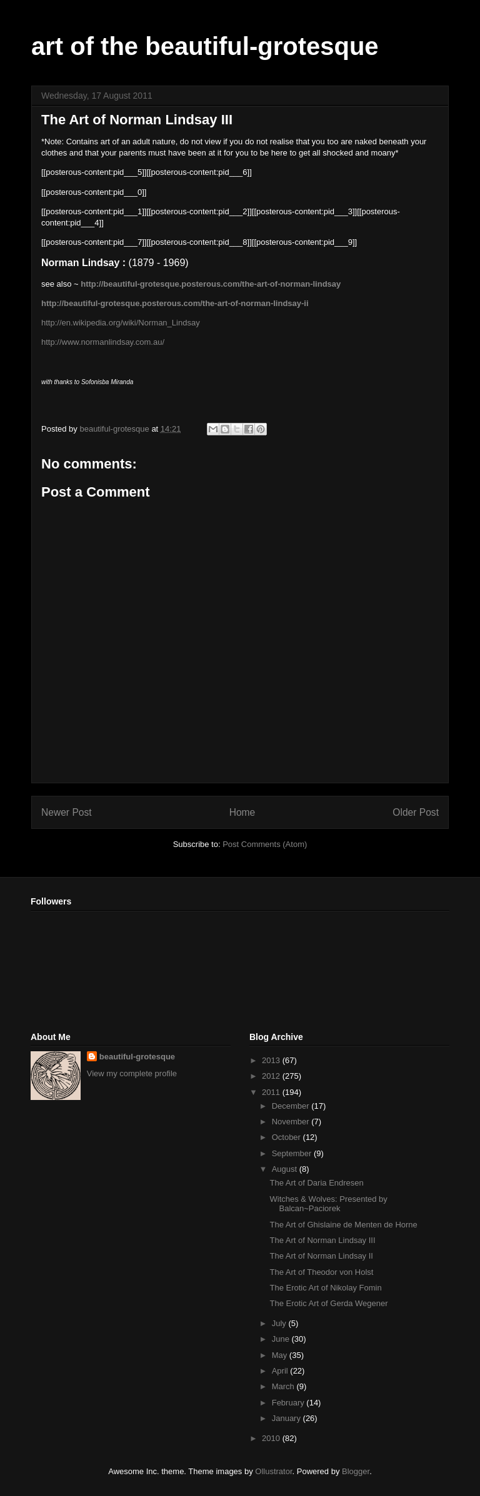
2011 (272, 1092)
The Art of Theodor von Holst (321, 1272)
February (289, 1402)
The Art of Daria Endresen (316, 1182)
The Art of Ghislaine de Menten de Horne (343, 1224)
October (287, 1137)
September (293, 1153)
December (292, 1106)
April (281, 1370)
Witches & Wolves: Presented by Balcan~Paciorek (328, 1204)
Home (242, 812)
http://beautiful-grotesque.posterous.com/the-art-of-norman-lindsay (211, 284)
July (280, 1323)
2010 (272, 1438)
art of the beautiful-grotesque (205, 46)
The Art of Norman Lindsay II (320, 1256)
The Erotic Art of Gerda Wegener (328, 1303)
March (284, 1386)
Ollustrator (273, 1471)
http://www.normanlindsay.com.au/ (102, 342)
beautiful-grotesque (137, 1056)
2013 (272, 1060)
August (285, 1169)
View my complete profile (132, 1073)
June (282, 1339)
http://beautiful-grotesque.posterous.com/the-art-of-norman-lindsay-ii (175, 303)
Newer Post (66, 812)
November (292, 1121)
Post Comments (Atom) (264, 844)
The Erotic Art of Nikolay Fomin (325, 1287)
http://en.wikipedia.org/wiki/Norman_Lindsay (120, 322)
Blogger (355, 1471)
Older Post (415, 812)
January (287, 1418)
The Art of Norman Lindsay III (322, 1240)
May (280, 1355)
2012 (272, 1076)
